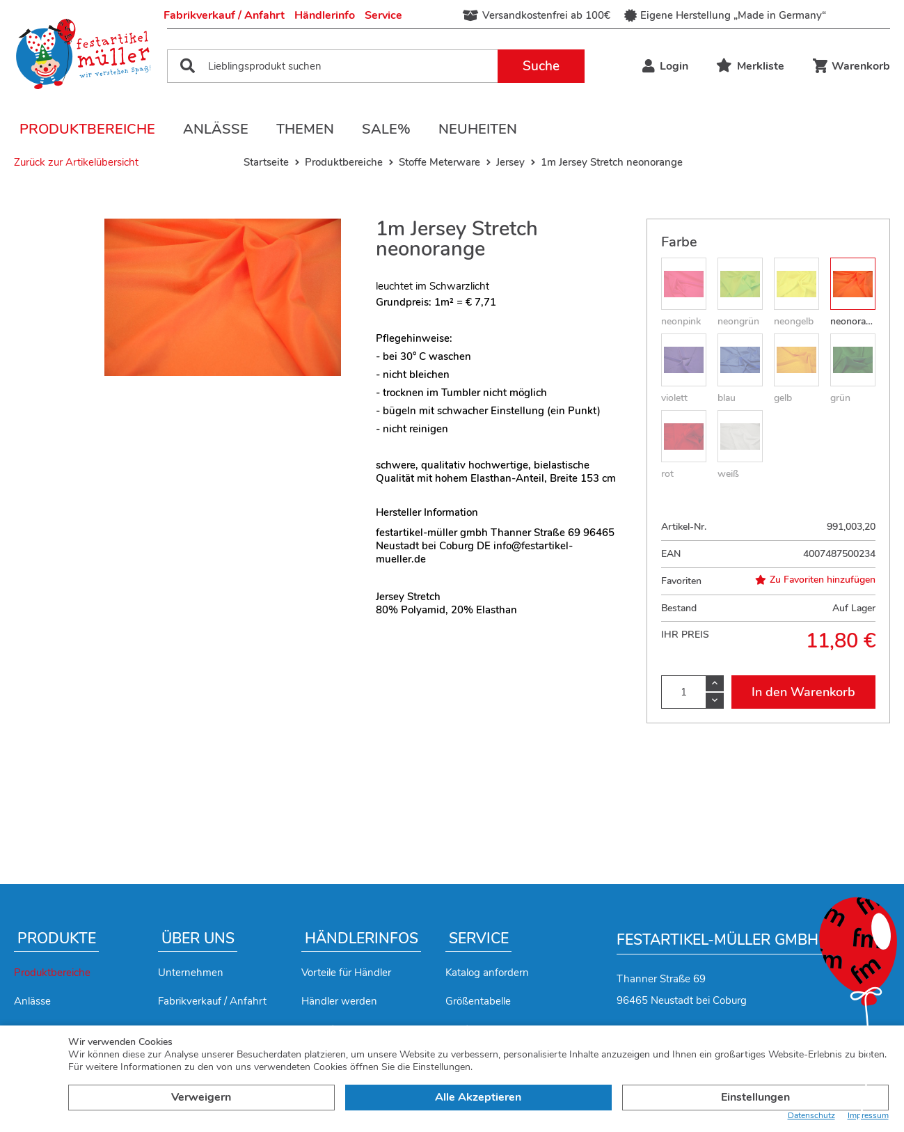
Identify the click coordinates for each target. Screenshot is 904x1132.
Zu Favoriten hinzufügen (815, 580)
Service (383, 15)
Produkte (56, 938)
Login (665, 66)
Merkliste (750, 66)
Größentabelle (478, 1001)
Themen (305, 129)
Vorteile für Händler (346, 973)
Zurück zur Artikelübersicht (76, 162)
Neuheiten (477, 129)
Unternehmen (190, 973)
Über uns (198, 938)
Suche (541, 66)
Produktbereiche (87, 129)
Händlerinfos (361, 938)
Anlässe (215, 129)
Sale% (386, 129)
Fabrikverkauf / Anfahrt (224, 15)
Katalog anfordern (487, 973)
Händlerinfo (324, 15)
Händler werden (339, 1001)
